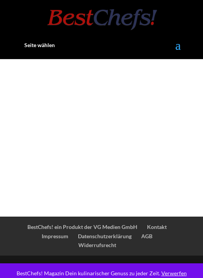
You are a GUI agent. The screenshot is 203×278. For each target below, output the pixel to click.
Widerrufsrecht (97, 245)
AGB (146, 236)
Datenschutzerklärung (105, 236)
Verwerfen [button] (174, 273)
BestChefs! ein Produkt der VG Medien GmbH (82, 227)
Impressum (55, 236)
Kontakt (157, 227)
